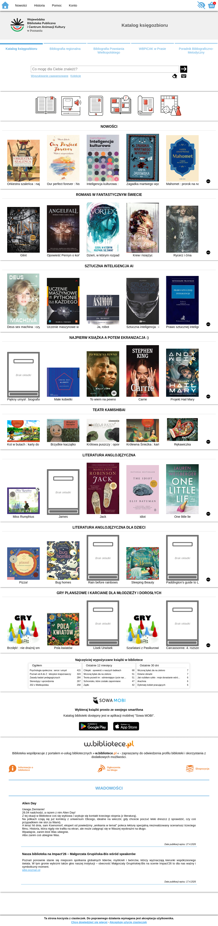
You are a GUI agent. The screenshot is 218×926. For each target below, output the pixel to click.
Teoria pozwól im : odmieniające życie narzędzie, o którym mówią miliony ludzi (121, 677)
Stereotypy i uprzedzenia (42, 681)
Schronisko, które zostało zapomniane (102, 681)
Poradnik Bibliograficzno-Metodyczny (196, 50)
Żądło (86, 685)
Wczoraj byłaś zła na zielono (97, 674)
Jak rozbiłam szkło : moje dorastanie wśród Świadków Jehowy (167, 677)
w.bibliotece (106, 753)
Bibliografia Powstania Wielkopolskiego (108, 50)
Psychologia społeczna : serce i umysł (48, 670)
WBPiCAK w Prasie (152, 48)
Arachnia (141, 681)
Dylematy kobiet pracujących (151, 685)
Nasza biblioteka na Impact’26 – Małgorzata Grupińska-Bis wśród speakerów (78, 854)
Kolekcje (75, 75)
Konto (73, 5)
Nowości (21, 5)
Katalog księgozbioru (21, 48)
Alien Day (29, 803)
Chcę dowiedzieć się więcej (89, 922)
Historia (39, 5)
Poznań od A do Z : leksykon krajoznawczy (50, 674)
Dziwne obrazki (144, 674)
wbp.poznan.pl (31, 870)
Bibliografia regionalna (65, 48)
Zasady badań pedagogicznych (45, 677)
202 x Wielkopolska (39, 685)
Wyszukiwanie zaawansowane (49, 75)
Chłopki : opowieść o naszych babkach (102, 670)
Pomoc (57, 5)
